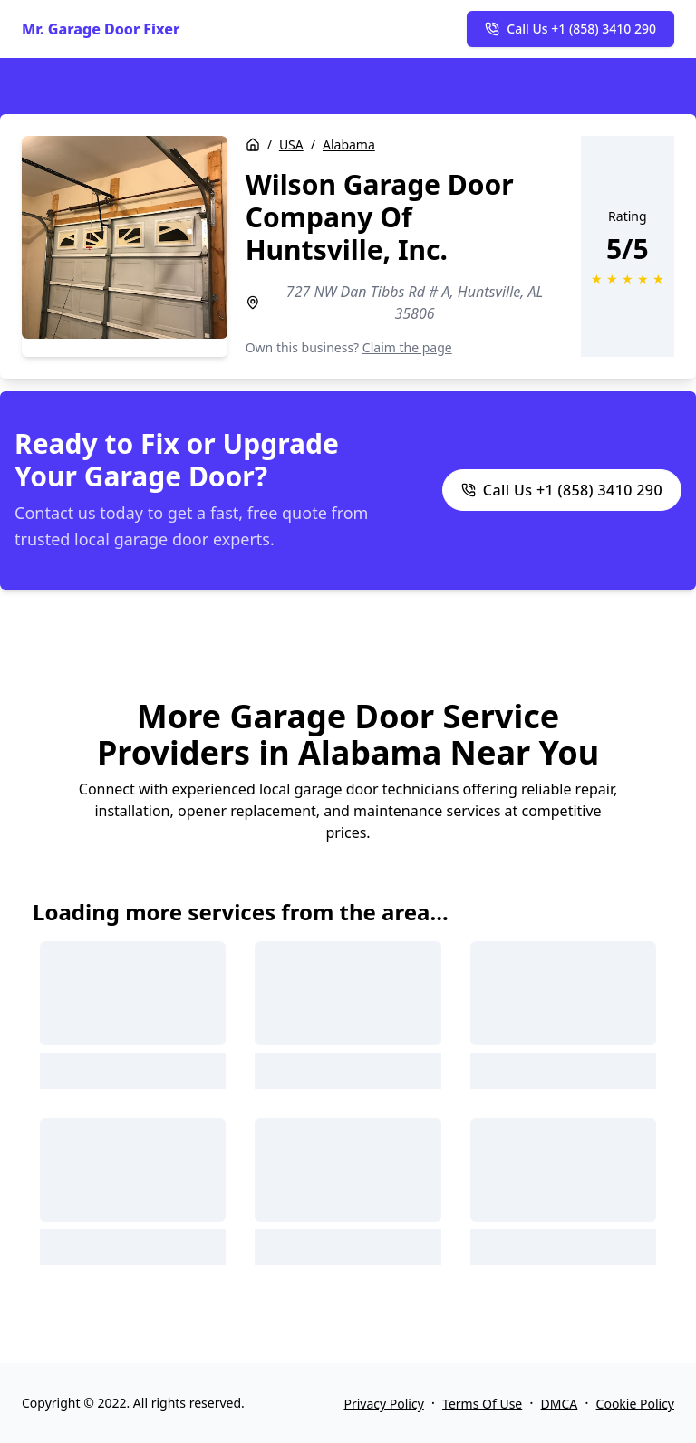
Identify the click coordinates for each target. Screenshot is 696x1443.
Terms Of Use (482, 1403)
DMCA (559, 1403)
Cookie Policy (635, 1403)
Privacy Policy (383, 1403)
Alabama (349, 144)
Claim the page (407, 347)
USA (291, 144)
